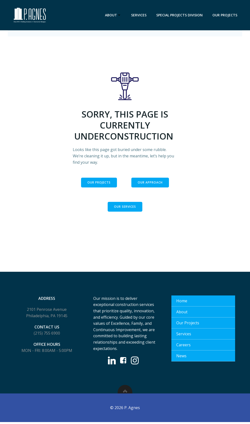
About (113, 15)
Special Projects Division (179, 15)
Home (181, 302)
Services (138, 15)
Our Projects (224, 15)
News (181, 357)
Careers (183, 346)
